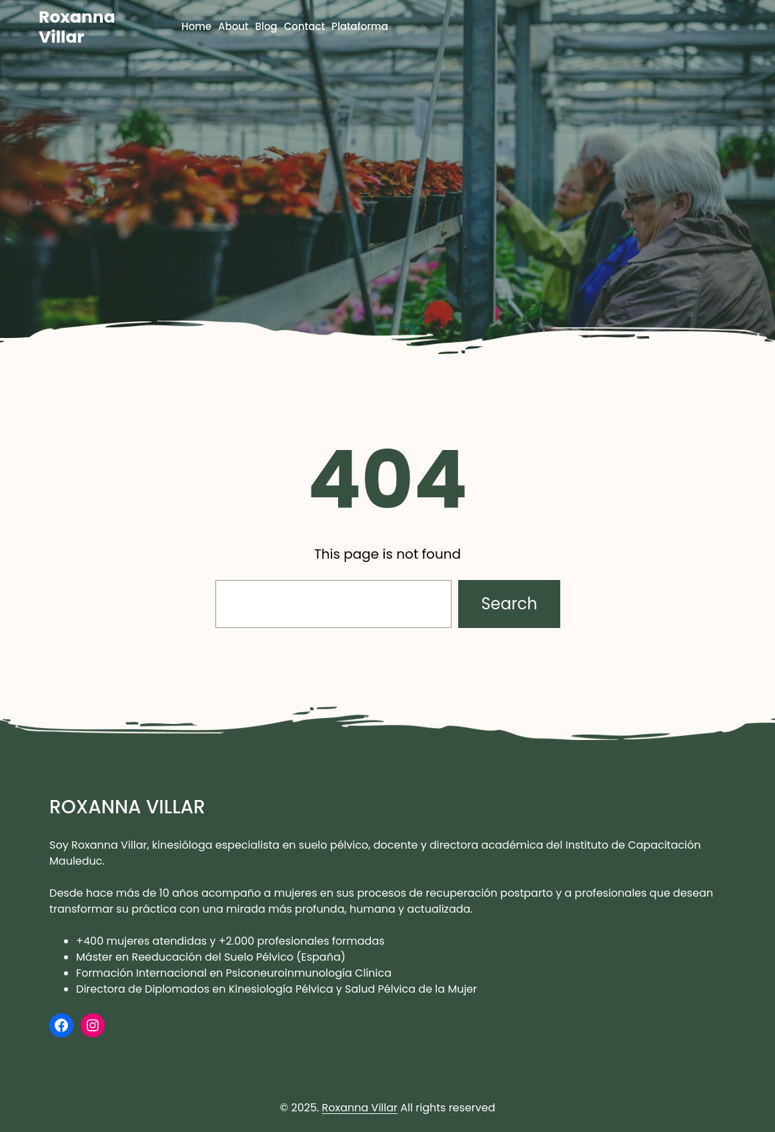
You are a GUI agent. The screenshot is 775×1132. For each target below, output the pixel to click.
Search (509, 604)
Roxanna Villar (77, 27)
